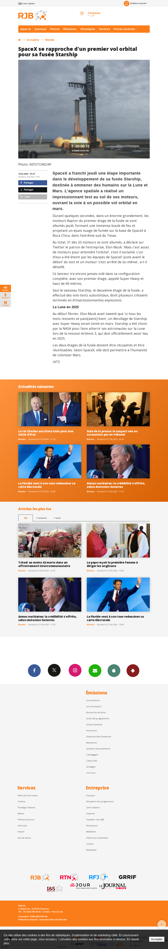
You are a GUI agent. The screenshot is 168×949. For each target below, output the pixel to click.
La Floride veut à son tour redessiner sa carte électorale (46, 485)
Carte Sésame (93, 807)
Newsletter (91, 850)
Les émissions (93, 700)
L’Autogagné (92, 754)
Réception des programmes (100, 801)
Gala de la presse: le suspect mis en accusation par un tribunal (112, 433)
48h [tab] (25, 518)
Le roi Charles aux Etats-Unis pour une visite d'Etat (45, 433)
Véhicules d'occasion (28, 795)
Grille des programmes (97, 718)
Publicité (90, 813)
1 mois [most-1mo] (57, 518)
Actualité (33, 39)
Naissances (91, 742)
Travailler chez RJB (95, 819)
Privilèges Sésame (26, 807)
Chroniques (87, 29)
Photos (55, 29)
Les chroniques (93, 706)
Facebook (34, 670)
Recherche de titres (96, 712)
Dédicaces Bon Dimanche (98, 736)
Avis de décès (24, 838)
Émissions (70, 29)
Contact (90, 844)
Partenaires (92, 825)
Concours (91, 773)
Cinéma (21, 801)
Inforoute (22, 825)
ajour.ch (25, 29)
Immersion (91, 730)
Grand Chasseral (94, 724)
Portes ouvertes (124, 29)
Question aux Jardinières (98, 748)
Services (104, 29)
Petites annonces (26, 819)
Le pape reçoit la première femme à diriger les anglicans (112, 564)
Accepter (157, 939)
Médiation (91, 831)
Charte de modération (97, 838)
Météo (21, 813)
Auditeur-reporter (135, 3)
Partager (26, 182)
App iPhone (114, 670)
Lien (25, 196)
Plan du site (57, 912)
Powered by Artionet (27, 919)
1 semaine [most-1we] (41, 518)
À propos (90, 795)
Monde (49, 39)
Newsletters (95, 670)
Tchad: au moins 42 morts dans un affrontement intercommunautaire (44, 564)
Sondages (91, 766)
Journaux (40, 29)
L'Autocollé (91, 760)
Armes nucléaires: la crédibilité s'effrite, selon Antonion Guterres (116, 485)
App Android (133, 670)
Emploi (21, 831)
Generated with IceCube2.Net (53, 919)
